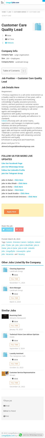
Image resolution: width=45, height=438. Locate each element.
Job (10, 12)
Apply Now (11, 212)
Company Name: (8, 62)
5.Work (4, 121)
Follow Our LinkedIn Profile (13, 170)
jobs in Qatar (12, 248)
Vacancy (21, 254)
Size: (4, 58)
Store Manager (15, 288)
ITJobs (8, 245)
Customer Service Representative (22, 372)
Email (6, 406)
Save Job (7, 401)
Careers (9, 242)
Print (6, 416)
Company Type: (8, 55)
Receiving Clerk (15, 315)
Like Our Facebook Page (12, 163)
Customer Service (20, 12)
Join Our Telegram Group (12, 173)
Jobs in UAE (22, 248)
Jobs (17, 245)
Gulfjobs (30, 242)
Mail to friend (9, 411)
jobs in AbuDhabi (26, 245)
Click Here (19, 180)
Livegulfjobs (10, 251)
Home (4, 12)
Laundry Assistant (16, 353)
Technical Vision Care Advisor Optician (24, 334)
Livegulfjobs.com (8, 435)
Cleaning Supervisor (17, 269)
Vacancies (10, 254)
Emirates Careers (20, 242)
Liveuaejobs (21, 251)
